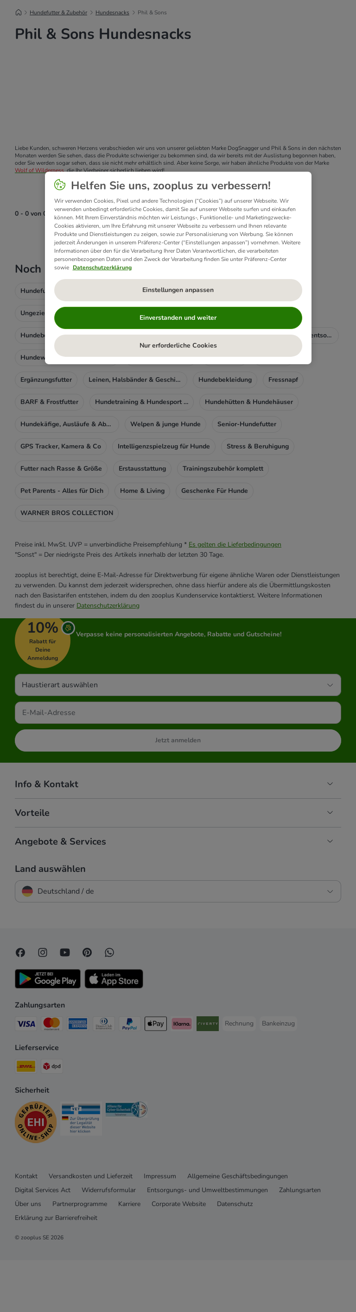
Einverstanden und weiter (178, 317)
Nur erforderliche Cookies (178, 345)
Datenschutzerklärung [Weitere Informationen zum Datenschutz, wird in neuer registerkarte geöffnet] (102, 267)
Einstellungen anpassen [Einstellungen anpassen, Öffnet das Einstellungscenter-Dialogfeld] (178, 290)
